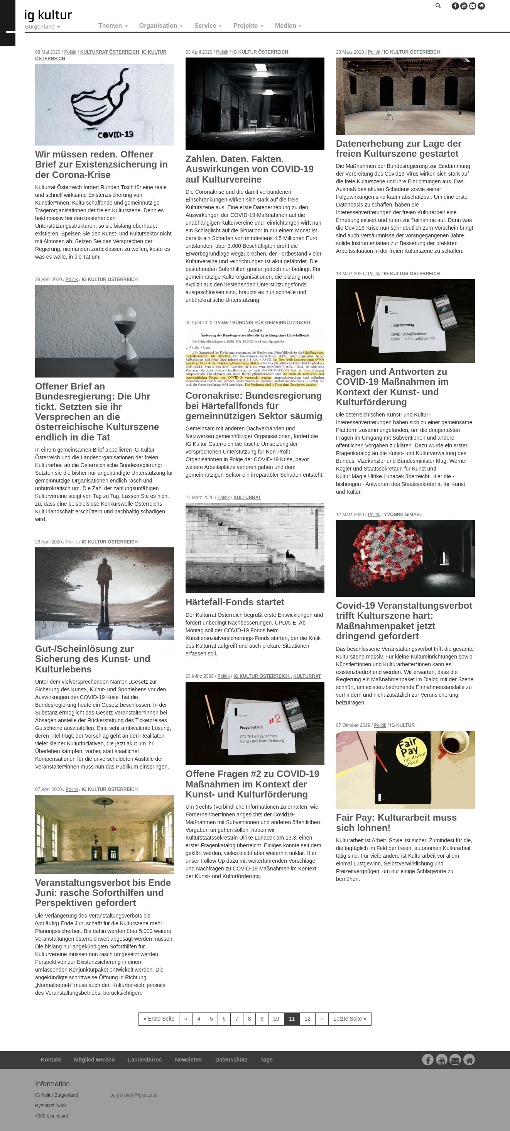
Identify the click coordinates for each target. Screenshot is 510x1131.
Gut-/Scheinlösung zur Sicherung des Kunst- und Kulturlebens (92, 658)
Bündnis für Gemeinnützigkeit (271, 322)
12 (310, 1018)
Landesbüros (145, 1060)
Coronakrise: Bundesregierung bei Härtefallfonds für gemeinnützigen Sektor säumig (254, 405)
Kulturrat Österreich (109, 52)
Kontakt (51, 1060)
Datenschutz (231, 1060)
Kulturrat (247, 497)
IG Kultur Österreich (261, 676)
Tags (266, 1060)
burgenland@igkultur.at (133, 1095)
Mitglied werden (94, 1060)
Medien (288, 25)
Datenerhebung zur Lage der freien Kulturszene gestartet (398, 148)
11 (294, 1020)
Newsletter (189, 1060)
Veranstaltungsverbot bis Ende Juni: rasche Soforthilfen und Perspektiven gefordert (103, 892)
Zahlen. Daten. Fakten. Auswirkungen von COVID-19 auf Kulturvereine (250, 169)
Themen (113, 25)
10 (278, 1018)
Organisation (161, 25)
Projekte (248, 25)
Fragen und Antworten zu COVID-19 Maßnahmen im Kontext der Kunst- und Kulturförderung (392, 386)
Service (208, 25)
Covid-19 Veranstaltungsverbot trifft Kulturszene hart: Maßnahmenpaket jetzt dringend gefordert (404, 620)
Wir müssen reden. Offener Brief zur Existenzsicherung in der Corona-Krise (101, 164)
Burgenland (42, 26)
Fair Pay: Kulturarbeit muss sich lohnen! (396, 822)
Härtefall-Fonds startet (235, 602)
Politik (70, 52)
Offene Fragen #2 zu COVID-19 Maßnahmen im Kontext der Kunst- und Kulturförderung (252, 784)
